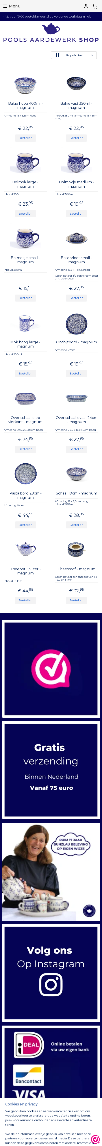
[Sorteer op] (73, 55)
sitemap (72, 1137)
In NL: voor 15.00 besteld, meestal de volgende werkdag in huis (46, 16)
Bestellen (25, 137)
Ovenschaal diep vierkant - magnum (25, 420)
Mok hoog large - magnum (25, 344)
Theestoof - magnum (76, 569)
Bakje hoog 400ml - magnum (25, 105)
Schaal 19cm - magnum (76, 493)
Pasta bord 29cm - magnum (25, 495)
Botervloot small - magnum (76, 260)
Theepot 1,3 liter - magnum (25, 571)
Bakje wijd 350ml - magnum (76, 105)
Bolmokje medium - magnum (76, 184)
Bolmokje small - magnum (25, 260)
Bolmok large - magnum (25, 184)
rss (80, 1137)
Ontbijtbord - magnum (76, 342)
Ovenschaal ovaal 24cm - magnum (76, 420)
